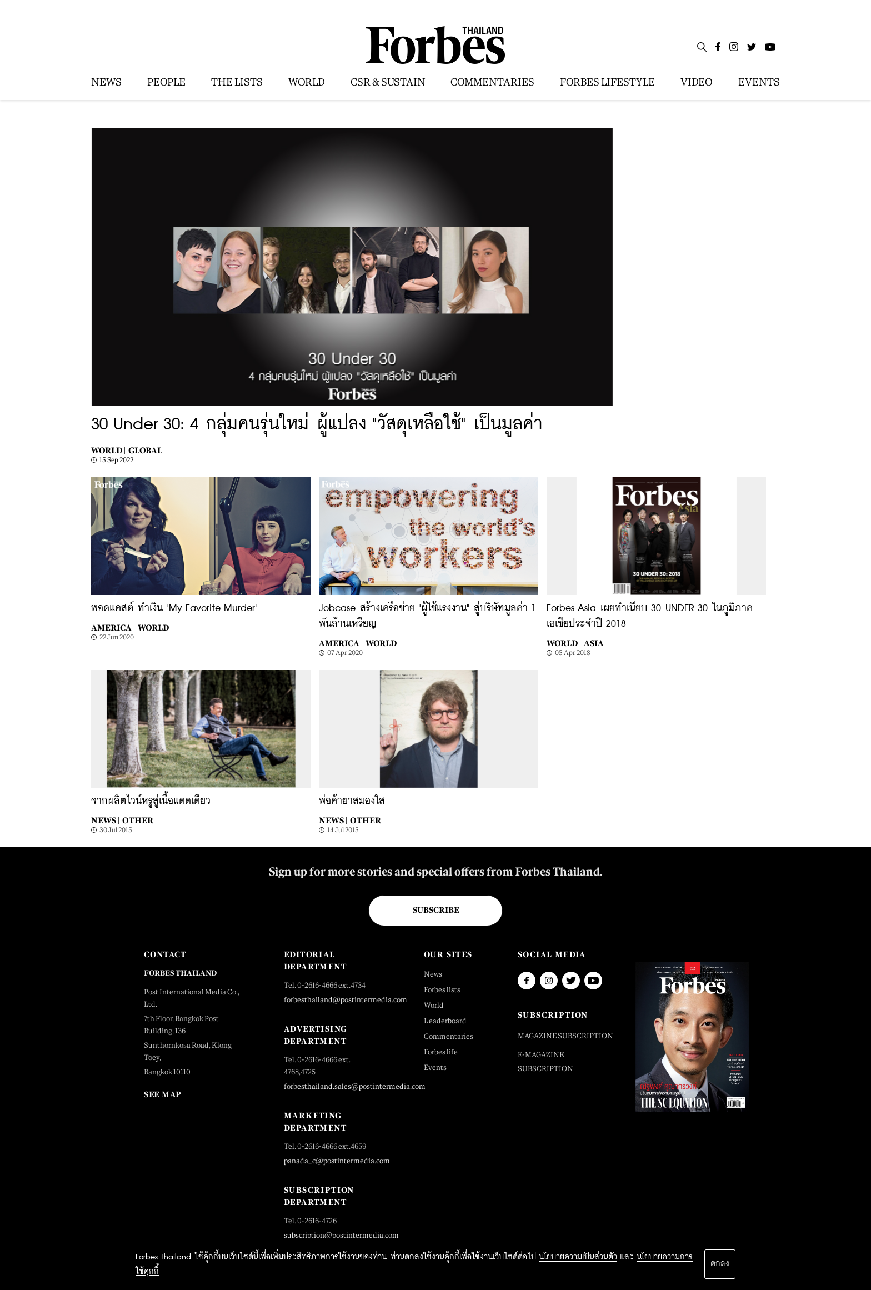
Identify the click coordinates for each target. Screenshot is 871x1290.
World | (108, 450)
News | (105, 820)
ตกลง (719, 1264)
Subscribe (436, 910)
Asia (594, 643)
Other (137, 820)
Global (145, 450)
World (153, 627)
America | (113, 627)
